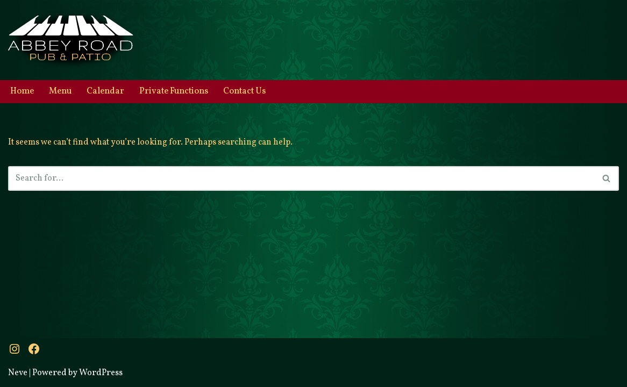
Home (22, 91)
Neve (17, 373)
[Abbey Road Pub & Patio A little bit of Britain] (70, 40)
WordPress (101, 373)
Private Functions (173, 91)
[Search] (301, 178)
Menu (60, 91)
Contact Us (244, 91)
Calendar (105, 91)
